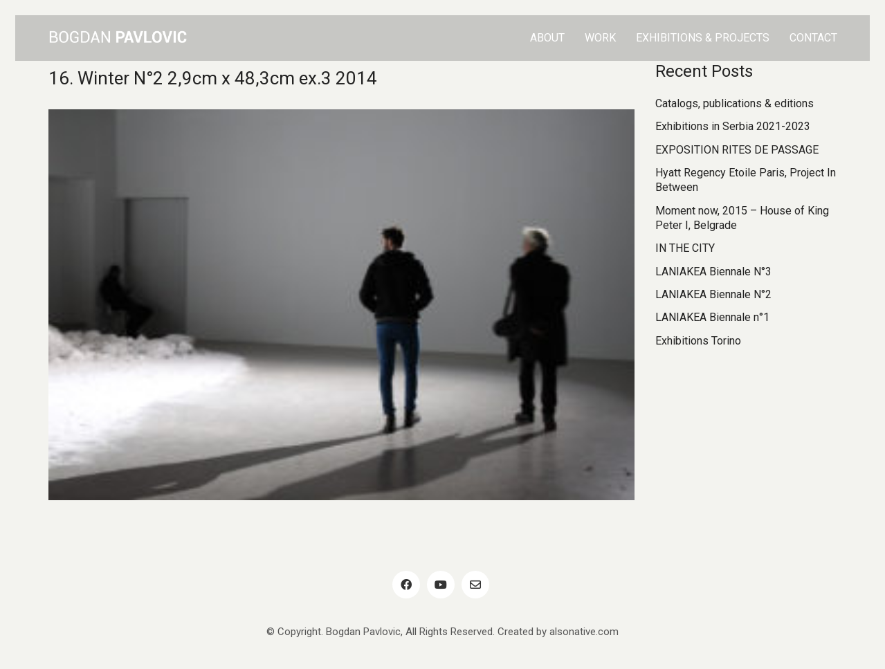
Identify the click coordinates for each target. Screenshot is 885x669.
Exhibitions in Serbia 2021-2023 (732, 126)
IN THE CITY (685, 248)
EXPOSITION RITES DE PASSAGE (737, 149)
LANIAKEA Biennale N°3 (713, 271)
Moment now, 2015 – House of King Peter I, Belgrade (742, 218)
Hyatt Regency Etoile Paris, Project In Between (745, 180)
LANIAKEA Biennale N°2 (713, 294)
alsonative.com (584, 631)
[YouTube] (441, 584)
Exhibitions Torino (698, 340)
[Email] (475, 584)
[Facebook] (406, 584)
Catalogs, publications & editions (734, 103)
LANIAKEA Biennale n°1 (712, 317)
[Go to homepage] (117, 38)
